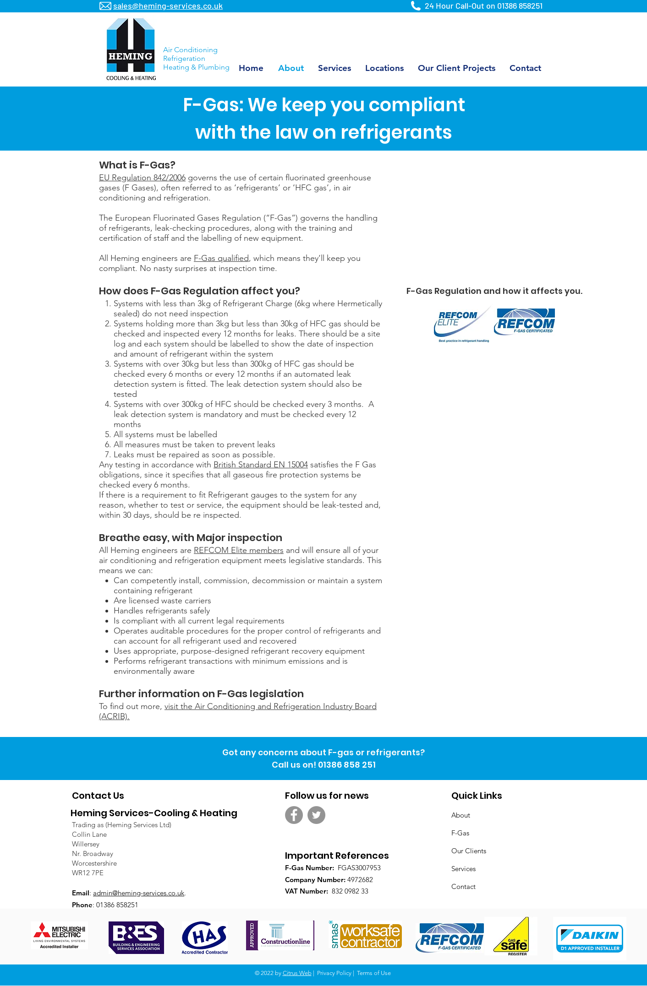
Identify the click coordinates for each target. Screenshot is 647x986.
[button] (384, 68)
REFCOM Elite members (239, 550)
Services (463, 868)
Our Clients (468, 850)
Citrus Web (297, 973)
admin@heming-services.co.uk (138, 892)
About (460, 815)
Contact (463, 886)
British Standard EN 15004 (261, 465)
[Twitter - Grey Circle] (316, 815)
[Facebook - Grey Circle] (294, 815)
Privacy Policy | (336, 973)
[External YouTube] (494, 221)
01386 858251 (520, 5)
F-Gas (460, 833)
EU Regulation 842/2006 (142, 178)
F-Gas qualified (221, 258)
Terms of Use (374, 973)
